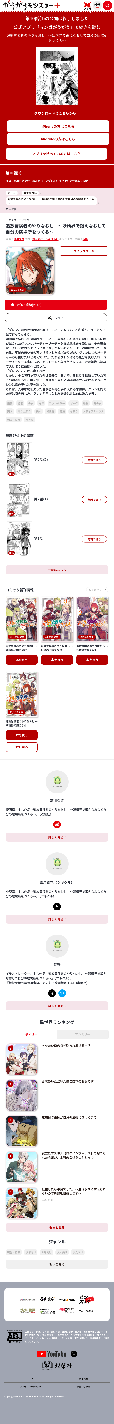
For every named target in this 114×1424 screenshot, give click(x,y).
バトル (29, 419)
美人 (38, 411)
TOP (31, 1378)
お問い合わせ (83, 1386)
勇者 (20, 403)
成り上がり (24, 411)
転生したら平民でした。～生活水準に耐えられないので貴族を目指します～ (74, 1191)
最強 (85, 403)
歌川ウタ (19, 180)
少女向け (78, 1252)
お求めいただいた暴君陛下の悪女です (68, 1081)
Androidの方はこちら (58, 139)
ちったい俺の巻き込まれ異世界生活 (66, 1045)
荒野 (85, 180)
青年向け (46, 1252)
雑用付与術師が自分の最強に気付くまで (69, 1117)
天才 (9, 411)
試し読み (22, 747)
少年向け (31, 1252)
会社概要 (83, 1378)
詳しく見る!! (57, 837)
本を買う (22, 660)
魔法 (62, 411)
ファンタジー (57, 403)
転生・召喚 (13, 419)
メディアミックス (93, 411)
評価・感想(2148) (29, 305)
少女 (30, 403)
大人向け (62, 1252)
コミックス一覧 (84, 251)
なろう (74, 411)
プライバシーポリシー (31, 1386)
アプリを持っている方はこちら (56, 153)
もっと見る (57, 1227)
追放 (9, 403)
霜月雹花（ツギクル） (45, 180)
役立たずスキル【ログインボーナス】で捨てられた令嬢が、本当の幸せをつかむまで (74, 1155)
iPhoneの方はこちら (58, 126)
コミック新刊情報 (20, 589)
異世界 (50, 411)
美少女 (97, 403)
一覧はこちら (57, 569)
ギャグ (74, 403)
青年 (41, 403)
